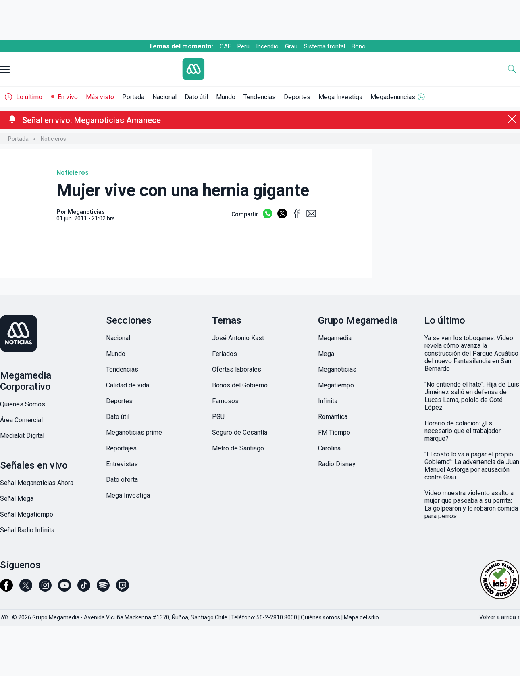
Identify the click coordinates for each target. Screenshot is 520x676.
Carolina (329, 448)
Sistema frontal (324, 46)
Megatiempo (336, 385)
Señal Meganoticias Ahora (36, 483)
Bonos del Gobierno (240, 385)
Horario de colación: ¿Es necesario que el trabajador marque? (462, 430)
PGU (218, 417)
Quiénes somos (320, 617)
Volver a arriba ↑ (499, 617)
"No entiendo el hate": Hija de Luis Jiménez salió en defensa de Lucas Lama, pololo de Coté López (471, 396)
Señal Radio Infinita (27, 530)
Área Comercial (21, 420)
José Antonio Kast (238, 338)
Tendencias (259, 97)
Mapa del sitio (361, 617)
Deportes (297, 97)
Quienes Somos (22, 404)
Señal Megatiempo (26, 514)
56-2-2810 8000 (276, 617)
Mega (326, 354)
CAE (225, 46)
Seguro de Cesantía (239, 432)
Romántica (332, 417)
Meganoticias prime (134, 432)
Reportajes (121, 448)
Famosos (225, 401)
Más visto (100, 97)
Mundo (225, 97)
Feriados (224, 354)
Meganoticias (337, 369)
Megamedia (335, 338)
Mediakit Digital (22, 436)
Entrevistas (122, 464)
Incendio (267, 46)
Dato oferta (122, 479)
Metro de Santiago (238, 448)
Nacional (164, 97)
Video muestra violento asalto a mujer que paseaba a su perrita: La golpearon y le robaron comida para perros (471, 504)
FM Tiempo (334, 432)
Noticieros (53, 139)
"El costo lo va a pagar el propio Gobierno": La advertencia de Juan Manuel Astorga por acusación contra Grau (471, 465)
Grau (291, 46)
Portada (133, 97)
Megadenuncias (392, 97)
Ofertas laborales (236, 369)
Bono (359, 46)
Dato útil (196, 97)
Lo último (29, 97)
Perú (243, 46)
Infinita (327, 401)
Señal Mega (16, 498)
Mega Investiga (340, 97)
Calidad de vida (127, 385)
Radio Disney (337, 464)
